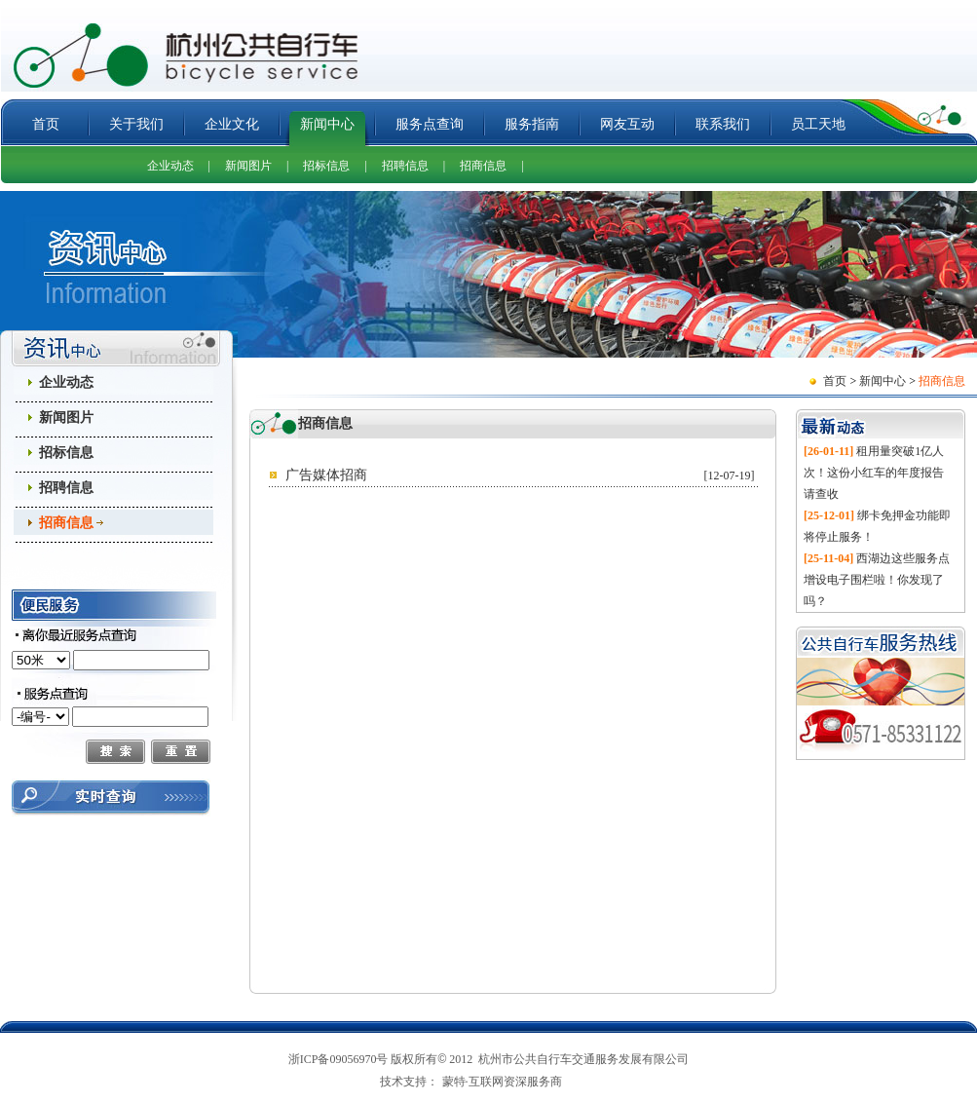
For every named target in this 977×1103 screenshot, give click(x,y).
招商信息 (483, 165)
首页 (45, 124)
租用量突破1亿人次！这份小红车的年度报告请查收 (874, 472)
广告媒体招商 (326, 475)
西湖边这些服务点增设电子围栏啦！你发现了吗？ (877, 580)
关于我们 (136, 124)
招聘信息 (405, 165)
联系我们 (722, 124)
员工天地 (818, 124)
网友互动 (627, 124)
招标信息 (326, 165)
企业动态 (170, 165)
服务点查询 (429, 124)
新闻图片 (248, 165)
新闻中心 (327, 124)
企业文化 (232, 124)
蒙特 (454, 1081)
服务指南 (532, 124)
